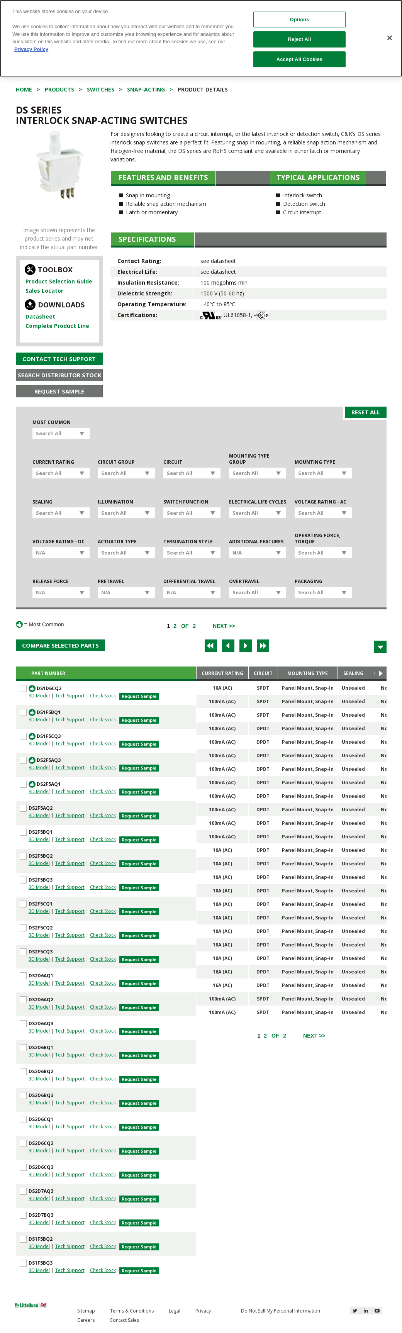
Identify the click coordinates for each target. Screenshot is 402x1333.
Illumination (115, 502)
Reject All (299, 39)
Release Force (50, 581)
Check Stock (103, 695)
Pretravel (111, 581)
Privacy (203, 1311)
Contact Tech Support (59, 359)
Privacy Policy (31, 49)
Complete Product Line (57, 325)
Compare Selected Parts (60, 645)
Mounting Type (315, 462)
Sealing (42, 502)
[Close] (389, 37)
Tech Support (70, 695)
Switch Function (186, 502)
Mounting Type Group (249, 459)
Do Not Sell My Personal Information (280, 1311)
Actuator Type (117, 542)
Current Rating (53, 462)
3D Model (39, 695)
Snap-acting (146, 89)
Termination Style (188, 542)
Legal (174, 1311)
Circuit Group (116, 462)
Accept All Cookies (299, 59)
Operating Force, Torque (317, 539)
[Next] (224, 626)
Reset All (365, 412)
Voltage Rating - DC (58, 542)
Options (299, 19)
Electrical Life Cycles (257, 502)
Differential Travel (189, 581)
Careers (86, 1320)
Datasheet (40, 316)
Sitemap (86, 1311)
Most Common (51, 422)
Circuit (172, 462)
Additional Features (256, 542)
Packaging (308, 581)
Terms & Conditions (132, 1311)
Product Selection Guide (58, 281)
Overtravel (244, 581)
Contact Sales (124, 1320)
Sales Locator (44, 290)
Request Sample (59, 391)
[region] (201, 38)
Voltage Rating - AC (320, 502)
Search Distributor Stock (60, 375)
